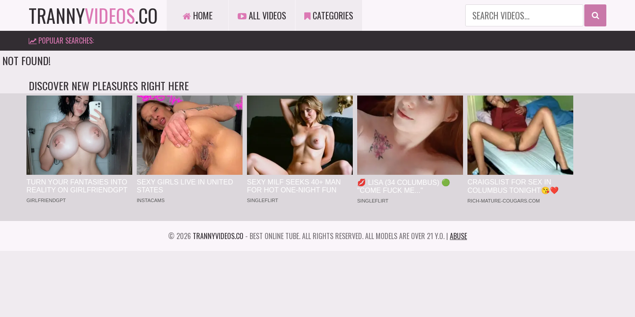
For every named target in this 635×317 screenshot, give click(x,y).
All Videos (262, 15)
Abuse (458, 236)
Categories (328, 15)
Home (198, 15)
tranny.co (93, 15)
